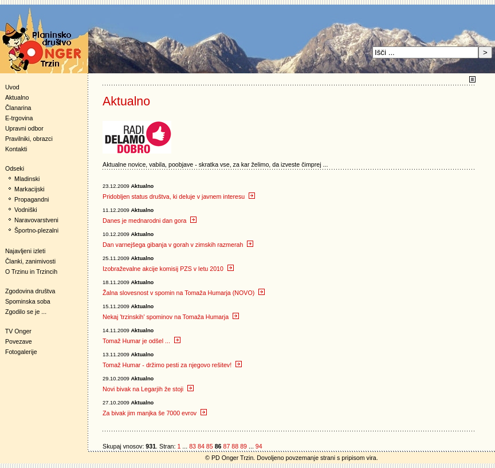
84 (201, 446)
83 (192, 446)
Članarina (18, 107)
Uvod (12, 87)
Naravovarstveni (36, 220)
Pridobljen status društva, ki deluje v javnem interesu (179, 196)
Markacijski (29, 189)
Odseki (12, 168)
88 (234, 446)
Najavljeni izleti (25, 250)
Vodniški (25, 209)
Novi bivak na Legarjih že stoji (148, 389)
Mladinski (27, 178)
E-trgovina (19, 118)
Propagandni (31, 199)
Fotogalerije (21, 351)
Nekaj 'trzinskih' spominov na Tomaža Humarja (171, 316)
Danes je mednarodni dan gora (150, 220)
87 (226, 446)
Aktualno (17, 97)
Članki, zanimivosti (30, 261)
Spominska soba (27, 301)
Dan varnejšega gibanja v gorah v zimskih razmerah (178, 244)
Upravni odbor (24, 128)
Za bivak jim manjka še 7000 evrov (155, 413)
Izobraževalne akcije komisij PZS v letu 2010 (168, 268)
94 (259, 446)
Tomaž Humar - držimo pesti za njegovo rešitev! (172, 364)
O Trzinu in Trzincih (31, 271)
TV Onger (16, 331)
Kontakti (16, 148)
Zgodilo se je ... (25, 311)
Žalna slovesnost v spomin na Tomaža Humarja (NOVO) (184, 292)
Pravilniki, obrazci (29, 138)
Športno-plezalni (36, 230)
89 (243, 446)
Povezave (18, 341)
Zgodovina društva (28, 291)
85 (209, 446)
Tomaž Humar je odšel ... (141, 340)
